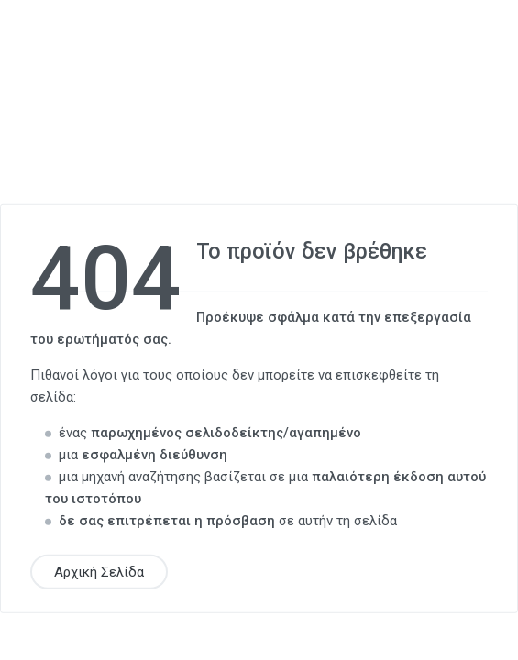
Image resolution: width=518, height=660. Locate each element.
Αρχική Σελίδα (99, 571)
